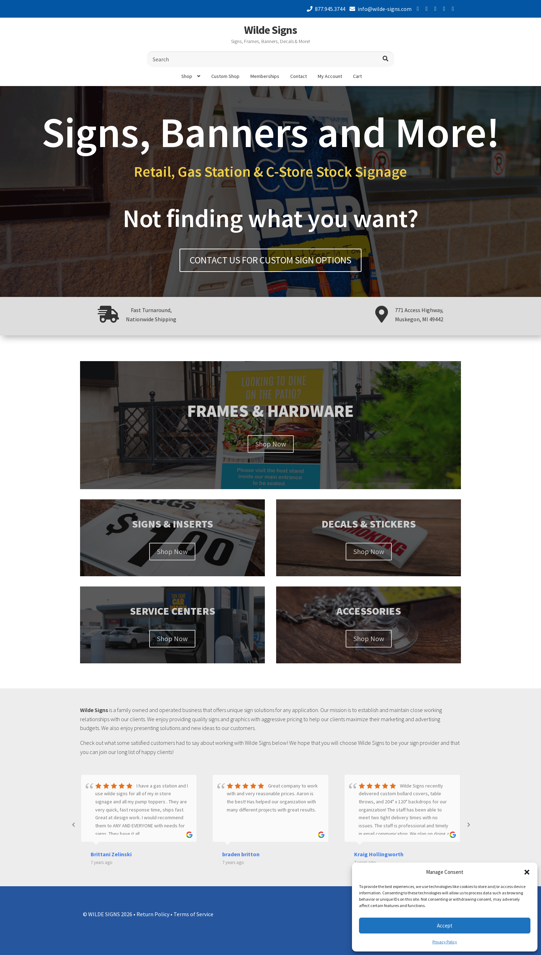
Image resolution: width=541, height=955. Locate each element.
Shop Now (270, 443)
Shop (186, 76)
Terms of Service (193, 914)
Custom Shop (225, 76)
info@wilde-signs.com (379, 8)
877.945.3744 (324, 8)
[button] (526, 872)
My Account (330, 76)
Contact (298, 76)
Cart (357, 76)
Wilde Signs (270, 30)
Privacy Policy (444, 941)
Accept (444, 925)
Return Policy (152, 914)
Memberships (264, 76)
